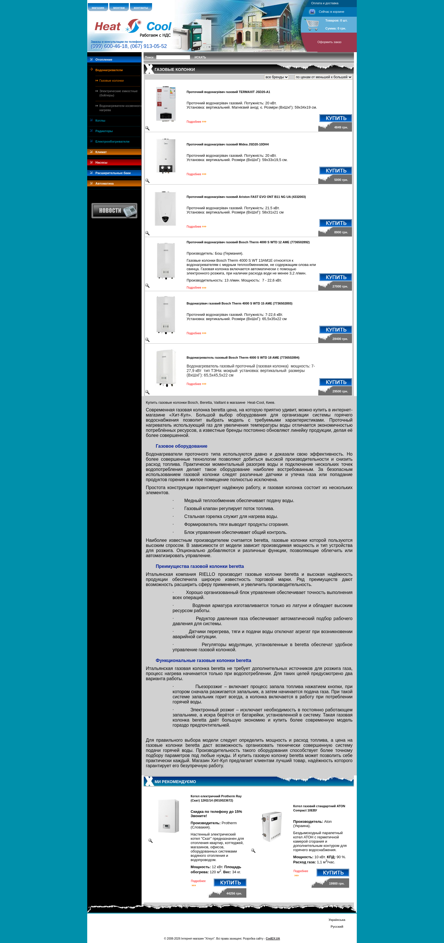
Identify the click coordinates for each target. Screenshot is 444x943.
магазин (98, 7)
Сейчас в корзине (331, 11)
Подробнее (194, 121)
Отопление (103, 59)
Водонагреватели (109, 70)
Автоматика (104, 183)
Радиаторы (104, 131)
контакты (141, 7)
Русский (337, 926)
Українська (336, 919)
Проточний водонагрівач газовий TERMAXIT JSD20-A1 (228, 92)
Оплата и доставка (324, 3)
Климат (101, 152)
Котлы (100, 120)
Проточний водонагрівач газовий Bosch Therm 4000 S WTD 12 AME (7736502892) (248, 242)
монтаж (119, 7)
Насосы (101, 162)
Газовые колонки (111, 80)
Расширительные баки (113, 173)
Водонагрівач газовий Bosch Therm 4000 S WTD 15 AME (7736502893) (240, 303)
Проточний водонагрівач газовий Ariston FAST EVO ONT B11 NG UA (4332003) (246, 196)
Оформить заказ (329, 42)
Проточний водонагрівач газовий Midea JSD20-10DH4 (228, 144)
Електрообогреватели (112, 141)
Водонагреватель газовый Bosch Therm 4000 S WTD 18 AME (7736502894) (243, 357)
